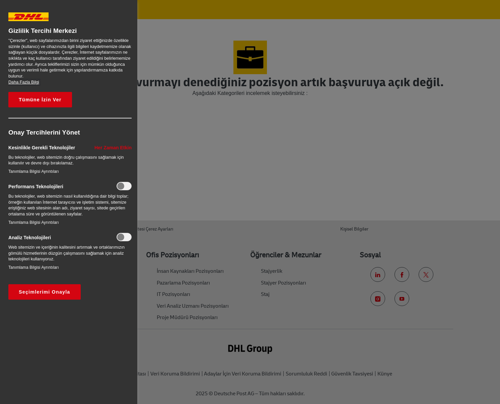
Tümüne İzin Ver (40, 99)
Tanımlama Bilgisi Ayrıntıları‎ (33, 171)
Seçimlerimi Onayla (44, 292)
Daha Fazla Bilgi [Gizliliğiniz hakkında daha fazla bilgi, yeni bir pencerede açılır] (23, 82)
